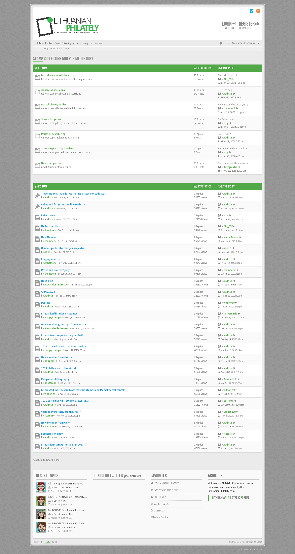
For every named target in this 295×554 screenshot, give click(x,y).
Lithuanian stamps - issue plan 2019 (62, 335)
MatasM (228, 433)
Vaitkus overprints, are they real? (61, 411)
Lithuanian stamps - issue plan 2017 (62, 444)
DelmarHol (229, 379)
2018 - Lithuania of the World (58, 368)
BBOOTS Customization (66, 487)
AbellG (48, 252)
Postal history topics (53, 104)
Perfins (45, 302)
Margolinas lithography (55, 379)
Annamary (50, 263)
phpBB (47, 542)
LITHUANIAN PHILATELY (165, 483)
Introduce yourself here (55, 75)
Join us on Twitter (117, 476)
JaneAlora (50, 230)
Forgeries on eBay (52, 433)
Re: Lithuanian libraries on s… (234, 163)
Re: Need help (225, 90)
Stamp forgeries (51, 119)
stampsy (49, 415)
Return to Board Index (46, 460)
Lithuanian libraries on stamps (59, 313)
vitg (225, 123)
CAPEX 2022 (224, 134)
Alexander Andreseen (56, 284)
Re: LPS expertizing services (232, 148)
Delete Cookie (159, 517)
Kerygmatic (230, 167)
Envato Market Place (64, 513)
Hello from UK (49, 226)
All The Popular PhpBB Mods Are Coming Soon (73, 483)
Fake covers (48, 215)
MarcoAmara (230, 237)
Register (249, 24)
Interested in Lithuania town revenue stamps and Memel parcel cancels (83, 390)
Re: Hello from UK (227, 75)
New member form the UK (56, 357)
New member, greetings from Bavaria (63, 324)
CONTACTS (158, 510)
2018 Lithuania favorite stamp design (63, 346)
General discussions (53, 90)
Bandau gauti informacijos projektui (62, 248)
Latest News (60, 500)
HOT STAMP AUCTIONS (164, 490)
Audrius (227, 93)
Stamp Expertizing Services (57, 148)
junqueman (50, 426)
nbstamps (50, 383)
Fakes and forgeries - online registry (63, 204)
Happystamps (52, 317)
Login (229, 24)
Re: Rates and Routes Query (233, 104)
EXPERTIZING (160, 503)
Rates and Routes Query (55, 270)
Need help (47, 281)
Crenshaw (229, 411)
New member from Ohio (55, 422)
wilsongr (228, 302)
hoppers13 (50, 361)
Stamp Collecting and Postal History (63, 58)
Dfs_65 (227, 79)
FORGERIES (158, 497)
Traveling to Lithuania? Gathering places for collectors (74, 193)
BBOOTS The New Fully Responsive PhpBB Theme (74, 497)
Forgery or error (50, 259)
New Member (49, 237)
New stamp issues (52, 163)
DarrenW (228, 401)
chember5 (229, 108)
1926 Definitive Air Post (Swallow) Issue (65, 401)
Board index (45, 43)
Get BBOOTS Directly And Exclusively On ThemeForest (76, 510)
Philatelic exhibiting (53, 134)
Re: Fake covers (226, 119)
